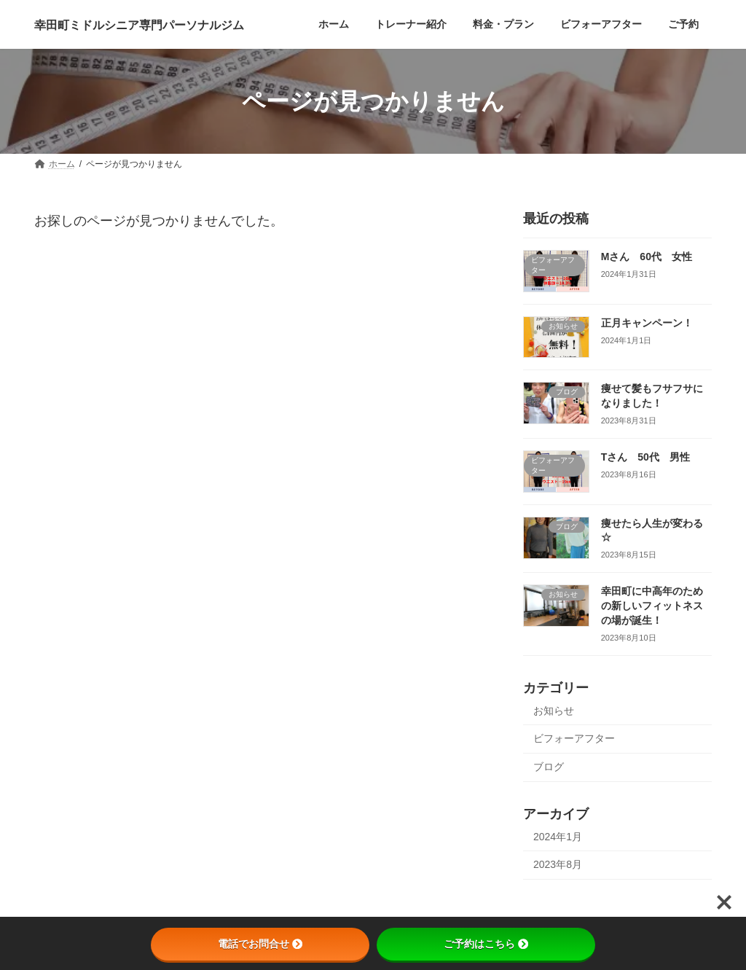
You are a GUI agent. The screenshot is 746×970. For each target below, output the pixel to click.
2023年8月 (557, 864)
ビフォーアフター (574, 738)
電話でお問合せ (260, 943)
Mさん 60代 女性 (646, 256)
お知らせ (553, 710)
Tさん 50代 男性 (645, 457)
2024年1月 (557, 836)
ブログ (548, 767)
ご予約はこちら (486, 943)
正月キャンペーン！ (647, 323)
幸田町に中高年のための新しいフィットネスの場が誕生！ (652, 606)
